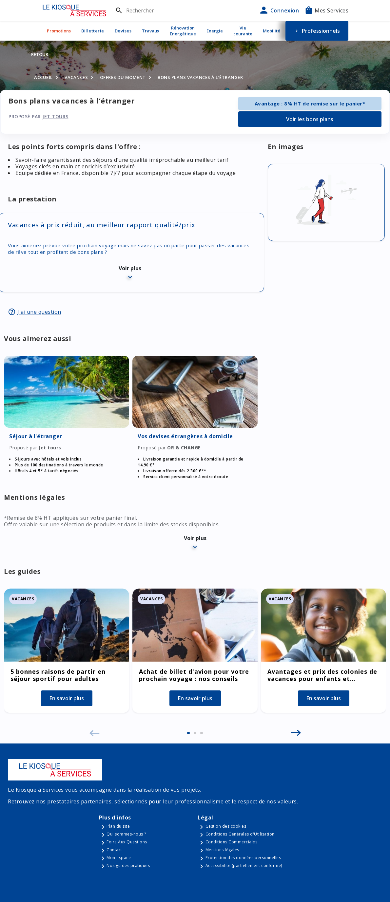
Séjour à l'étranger (35, 436)
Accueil (43, 77)
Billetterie (92, 31)
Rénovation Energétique (183, 31)
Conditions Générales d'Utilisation (240, 834)
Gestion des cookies (225, 826)
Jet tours (55, 116)
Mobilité (271, 31)
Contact (114, 850)
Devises (123, 31)
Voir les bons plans (309, 119)
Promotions (59, 31)
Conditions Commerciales (231, 842)
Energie (214, 31)
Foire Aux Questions (127, 842)
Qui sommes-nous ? (126, 834)
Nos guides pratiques (128, 865)
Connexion (279, 10)
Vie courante (242, 31)
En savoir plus (66, 698)
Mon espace (119, 857)
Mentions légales (222, 850)
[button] (188, 733)
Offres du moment (123, 77)
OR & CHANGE (184, 447)
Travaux (150, 31)
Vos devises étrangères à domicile (185, 436)
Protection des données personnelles (243, 857)
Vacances (76, 77)
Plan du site (118, 826)
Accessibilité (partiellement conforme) (243, 865)
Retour (39, 54)
